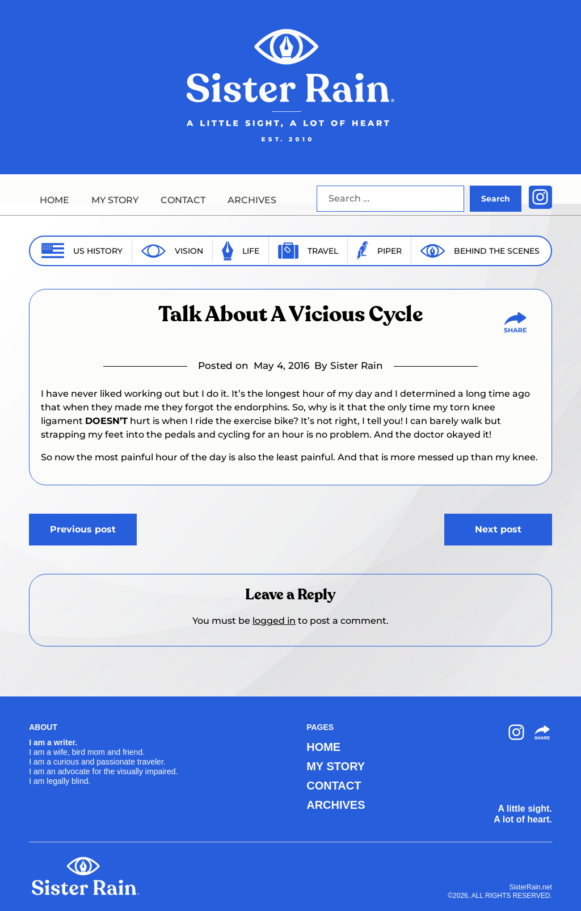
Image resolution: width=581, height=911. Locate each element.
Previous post (83, 529)
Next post (498, 529)
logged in (274, 620)
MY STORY (114, 200)
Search (495, 199)
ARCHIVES (252, 200)
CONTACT (183, 200)
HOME (54, 200)
